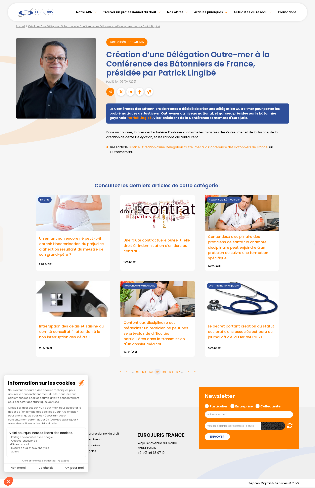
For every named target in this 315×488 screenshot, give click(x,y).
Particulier (219, 406)
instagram (307, 252)
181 (137, 372)
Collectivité (270, 406)
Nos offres (175, 12)
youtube (307, 244)
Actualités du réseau (250, 12)
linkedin (307, 236)
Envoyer (217, 437)
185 (164, 372)
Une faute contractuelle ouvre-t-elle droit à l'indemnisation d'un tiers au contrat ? (157, 246)
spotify (307, 260)
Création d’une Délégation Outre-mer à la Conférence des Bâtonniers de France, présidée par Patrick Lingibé (94, 26)
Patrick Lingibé (139, 118)
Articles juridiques (208, 12)
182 (144, 372)
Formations (287, 12)
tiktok (307, 268)
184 (157, 372)
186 (171, 372)
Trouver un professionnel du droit (129, 12)
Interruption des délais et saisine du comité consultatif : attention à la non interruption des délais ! (71, 332)
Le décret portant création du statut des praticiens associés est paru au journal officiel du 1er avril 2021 (241, 332)
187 (178, 372)
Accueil (20, 26)
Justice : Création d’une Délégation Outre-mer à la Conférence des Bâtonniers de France (199, 147)
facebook (307, 220)
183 (151, 372)
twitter (307, 228)
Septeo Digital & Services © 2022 (273, 484)
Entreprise (244, 406)
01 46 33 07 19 (154, 453)
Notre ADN (84, 12)
